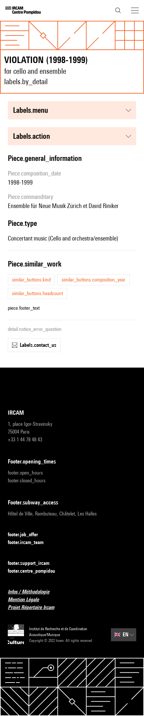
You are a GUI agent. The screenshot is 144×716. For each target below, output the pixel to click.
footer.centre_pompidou (35, 571)
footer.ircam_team (29, 542)
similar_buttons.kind (31, 280)
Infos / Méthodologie (32, 592)
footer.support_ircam (32, 563)
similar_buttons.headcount (37, 293)
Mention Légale (27, 599)
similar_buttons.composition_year (94, 280)
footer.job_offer (27, 534)
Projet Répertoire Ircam (35, 607)
